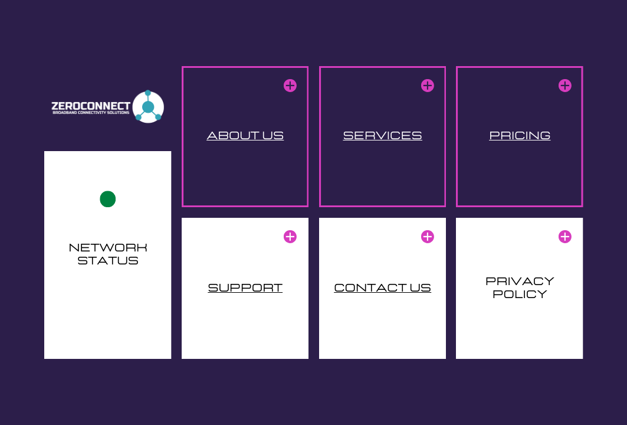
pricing (519, 136)
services (382, 136)
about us (245, 136)
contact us (382, 288)
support (245, 288)
